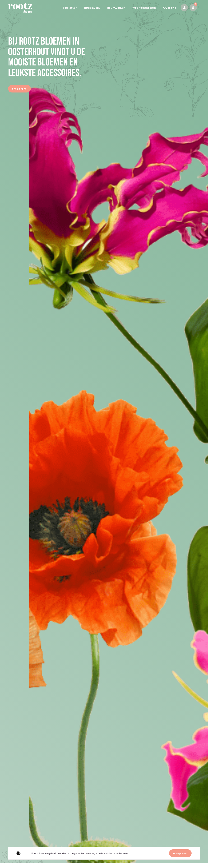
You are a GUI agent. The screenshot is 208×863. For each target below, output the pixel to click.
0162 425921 (186, 7)
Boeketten (59, 7)
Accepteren (180, 853)
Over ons (144, 7)
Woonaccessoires (123, 7)
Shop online (19, 88)
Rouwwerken (99, 7)
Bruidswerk (78, 7)
